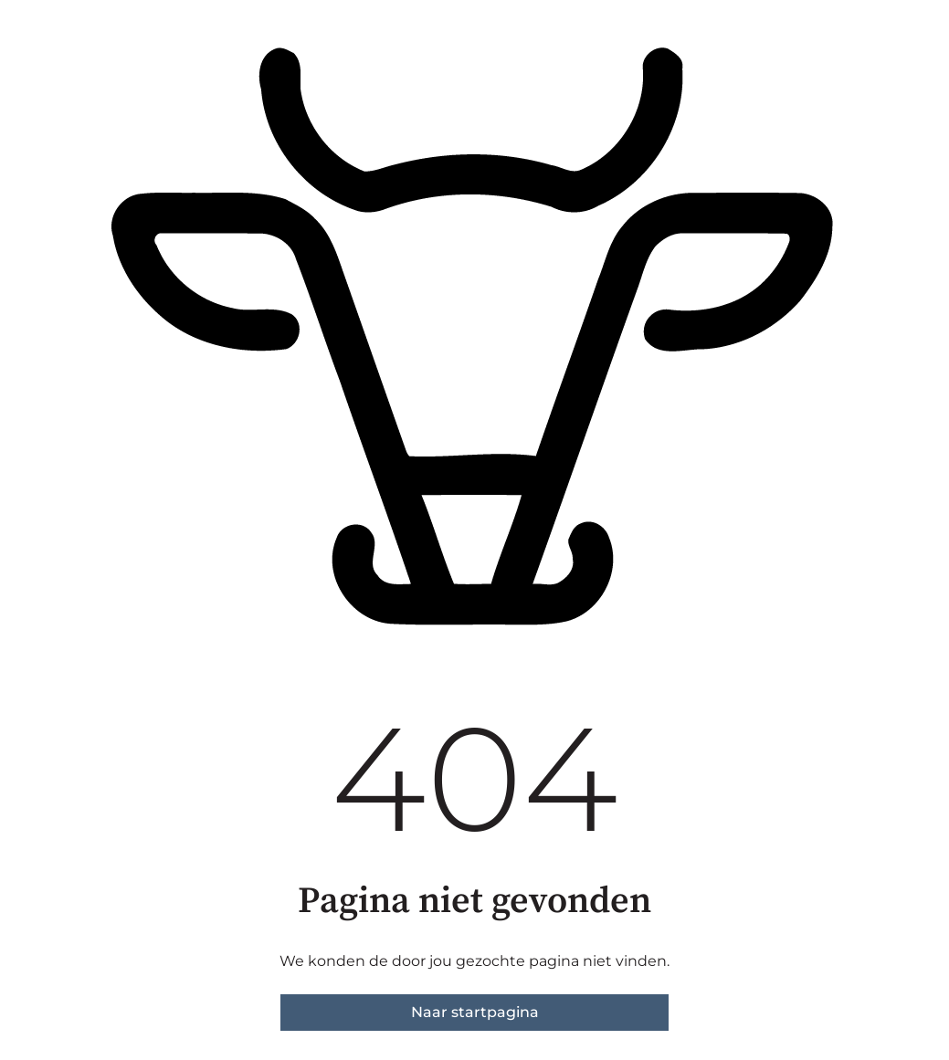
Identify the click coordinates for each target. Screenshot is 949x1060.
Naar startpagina (475, 1012)
